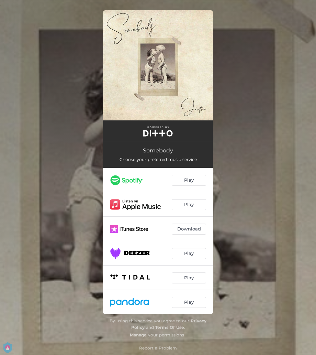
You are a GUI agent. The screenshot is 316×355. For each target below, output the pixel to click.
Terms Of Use (169, 327)
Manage (138, 334)
